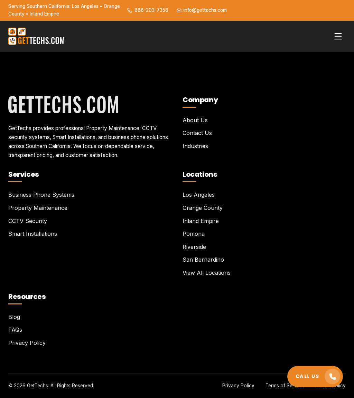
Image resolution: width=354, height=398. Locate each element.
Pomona (194, 233)
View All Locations (207, 272)
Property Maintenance (37, 207)
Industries (195, 146)
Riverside (194, 246)
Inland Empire (201, 220)
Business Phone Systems (41, 194)
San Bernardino (203, 259)
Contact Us (197, 132)
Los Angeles (199, 194)
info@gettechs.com (202, 10)
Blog (14, 316)
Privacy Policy (27, 342)
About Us (195, 120)
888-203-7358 (147, 10)
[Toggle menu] (338, 36)
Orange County (203, 207)
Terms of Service (285, 385)
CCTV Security (27, 220)
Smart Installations (32, 233)
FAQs (15, 329)
